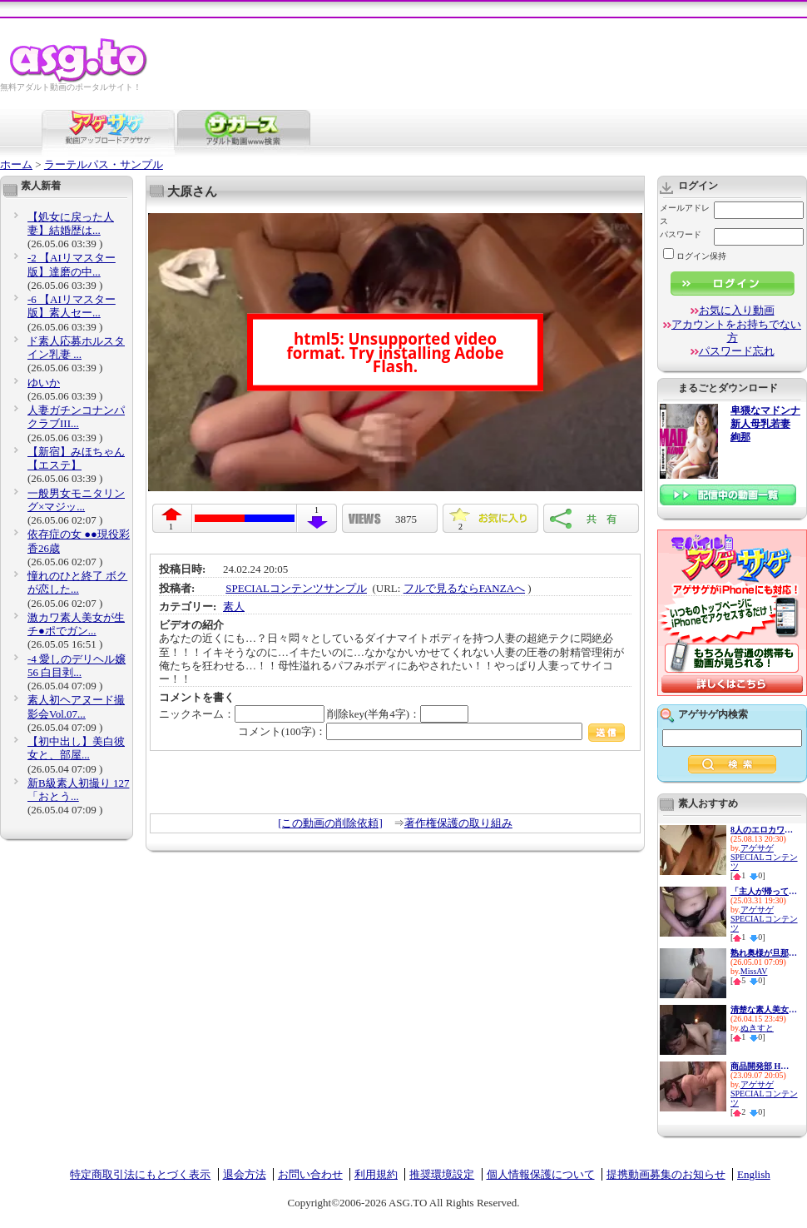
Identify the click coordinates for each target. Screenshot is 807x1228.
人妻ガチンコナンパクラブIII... (76, 417)
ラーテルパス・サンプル (103, 164)
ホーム (16, 164)
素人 (234, 606)
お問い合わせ (310, 1174)
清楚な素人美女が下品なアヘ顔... (763, 1009)
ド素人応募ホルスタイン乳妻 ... (76, 347)
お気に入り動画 (737, 310)
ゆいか (43, 382)
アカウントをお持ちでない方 (736, 331)
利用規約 (376, 1174)
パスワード (680, 234)
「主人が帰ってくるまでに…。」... (763, 891)
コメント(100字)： (431, 731)
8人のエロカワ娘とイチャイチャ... (763, 829)
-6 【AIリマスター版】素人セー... (71, 306)
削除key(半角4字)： (397, 714)
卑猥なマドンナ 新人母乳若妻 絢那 (765, 424)
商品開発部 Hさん (763, 1066)
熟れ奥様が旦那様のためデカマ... (763, 952)
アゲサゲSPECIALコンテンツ (764, 857)
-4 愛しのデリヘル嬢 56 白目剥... (76, 666)
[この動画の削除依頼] (330, 823)
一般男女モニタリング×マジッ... (76, 500)
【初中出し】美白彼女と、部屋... (76, 748)
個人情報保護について (541, 1174)
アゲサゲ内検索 (713, 714)
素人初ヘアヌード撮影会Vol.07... (76, 706)
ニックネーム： (241, 714)
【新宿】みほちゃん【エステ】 (76, 458)
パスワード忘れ (737, 351)
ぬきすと (757, 1027)
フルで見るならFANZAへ (464, 588)
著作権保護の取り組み (458, 823)
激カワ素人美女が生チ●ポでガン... (76, 624)
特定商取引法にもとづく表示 (140, 1174)
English (753, 1174)
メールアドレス (685, 214)
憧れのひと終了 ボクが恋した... (77, 582)
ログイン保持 (694, 256)
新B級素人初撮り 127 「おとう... (78, 790)
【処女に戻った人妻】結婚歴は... (70, 223)
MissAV (754, 971)
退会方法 (244, 1174)
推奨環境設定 (441, 1174)
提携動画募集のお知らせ (665, 1174)
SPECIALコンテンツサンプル (296, 588)
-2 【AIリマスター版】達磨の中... (71, 264)
